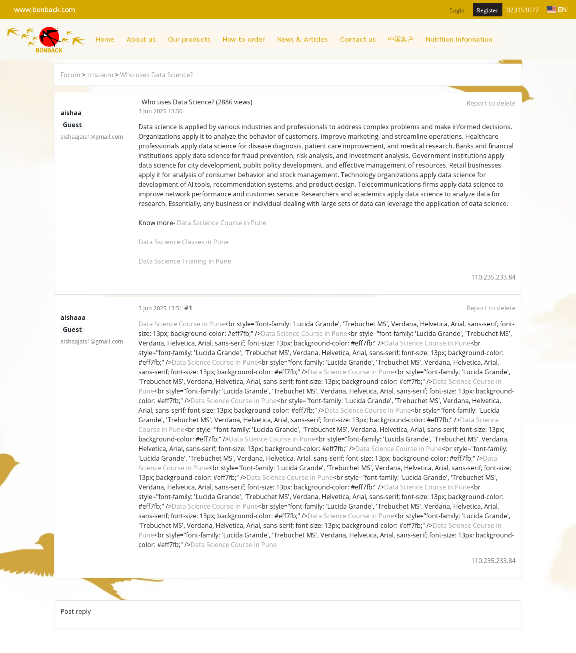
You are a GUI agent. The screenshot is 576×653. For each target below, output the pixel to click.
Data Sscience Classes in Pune (183, 242)
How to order (244, 39)
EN (557, 9)
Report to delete (491, 103)
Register (487, 10)
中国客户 (401, 39)
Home (105, 39)
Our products (189, 39)
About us (141, 39)
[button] (505, 39)
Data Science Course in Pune (181, 324)
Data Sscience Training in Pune (184, 261)
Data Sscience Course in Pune (221, 222)
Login (457, 10)
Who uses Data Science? (156, 74)
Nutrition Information (459, 39)
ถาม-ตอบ (100, 74)
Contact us (358, 39)
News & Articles (302, 39)
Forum (70, 74)
